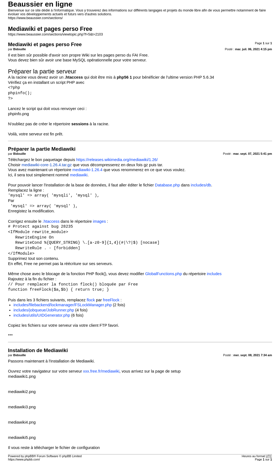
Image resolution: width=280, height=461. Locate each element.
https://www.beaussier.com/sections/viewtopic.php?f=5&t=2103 (55, 34)
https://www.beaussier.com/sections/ (35, 18)
